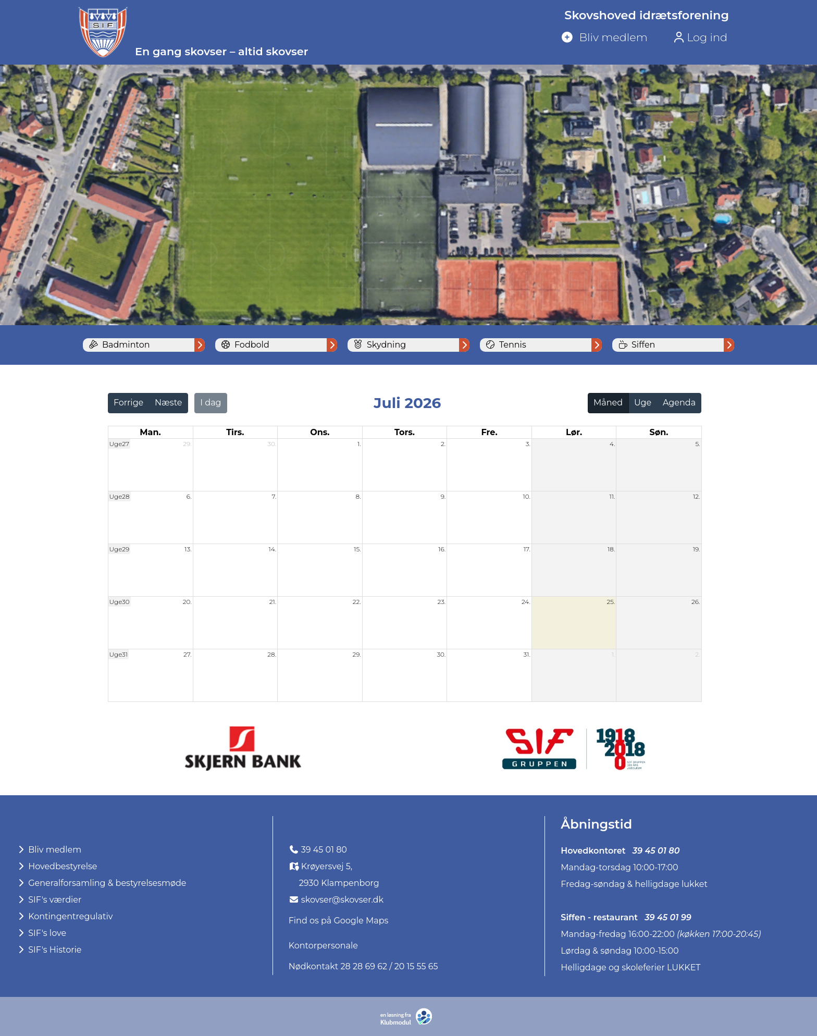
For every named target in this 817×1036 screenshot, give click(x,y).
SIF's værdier (48, 900)
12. (696, 496)
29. (187, 444)
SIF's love (41, 933)
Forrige (128, 403)
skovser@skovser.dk (342, 900)
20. (187, 602)
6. (189, 496)
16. (441, 549)
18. (611, 549)
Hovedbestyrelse (56, 866)
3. (528, 444)
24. (526, 602)
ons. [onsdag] (319, 432)
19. (696, 549)
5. (697, 444)
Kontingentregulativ (64, 916)
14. (272, 549)
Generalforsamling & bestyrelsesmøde (101, 883)
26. (695, 602)
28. (271, 654)
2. (443, 444)
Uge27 (119, 444)
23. (441, 602)
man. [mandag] (150, 432)
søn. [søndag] (658, 432)
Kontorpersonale (323, 946)
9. (443, 496)
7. (273, 496)
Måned (608, 403)
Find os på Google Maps (339, 921)
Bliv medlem (48, 850)
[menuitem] (643, 38)
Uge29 (119, 549)
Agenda (679, 403)
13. (187, 549)
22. (357, 602)
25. (611, 602)
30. (271, 444)
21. (272, 602)
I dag (210, 403)
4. (612, 444)
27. (187, 654)
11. (612, 496)
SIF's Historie (48, 950)
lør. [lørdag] (574, 432)
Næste (168, 403)
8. (358, 496)
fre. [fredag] (489, 432)
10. (526, 496)
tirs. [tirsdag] (235, 432)
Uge (642, 403)
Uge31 (118, 654)
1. (359, 444)
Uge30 (119, 602)
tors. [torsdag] (404, 432)
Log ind (700, 37)
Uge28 (119, 496)
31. (526, 654)
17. (527, 549)
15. (357, 549)
